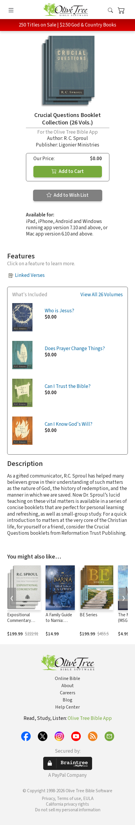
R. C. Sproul (76, 138)
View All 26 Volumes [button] (101, 295)
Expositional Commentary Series (19, 620)
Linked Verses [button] (30, 275)
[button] (110, 10)
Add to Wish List (67, 195)
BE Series (88, 615)
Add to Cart (68, 171)
